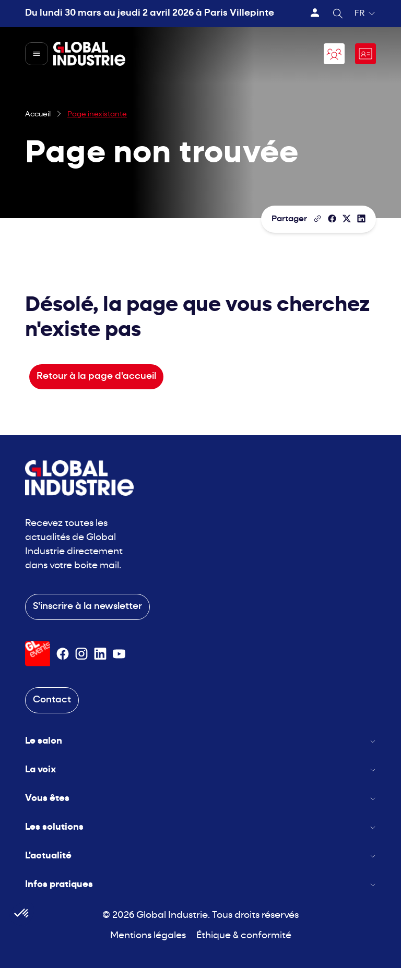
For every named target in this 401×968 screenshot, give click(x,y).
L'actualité (200, 856)
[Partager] (332, 218)
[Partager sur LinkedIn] (361, 218)
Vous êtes (200, 799)
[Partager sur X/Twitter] (347, 218)
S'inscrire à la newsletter (87, 607)
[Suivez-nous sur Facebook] (62, 654)
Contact (52, 700)
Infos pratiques (200, 885)
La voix (200, 770)
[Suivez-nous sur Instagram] (81, 654)
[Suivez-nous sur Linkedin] (100, 654)
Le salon (200, 741)
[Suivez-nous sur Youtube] (119, 654)
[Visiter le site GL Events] (37, 653)
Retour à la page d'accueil (96, 376)
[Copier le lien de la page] (317, 218)
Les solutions (200, 827)
